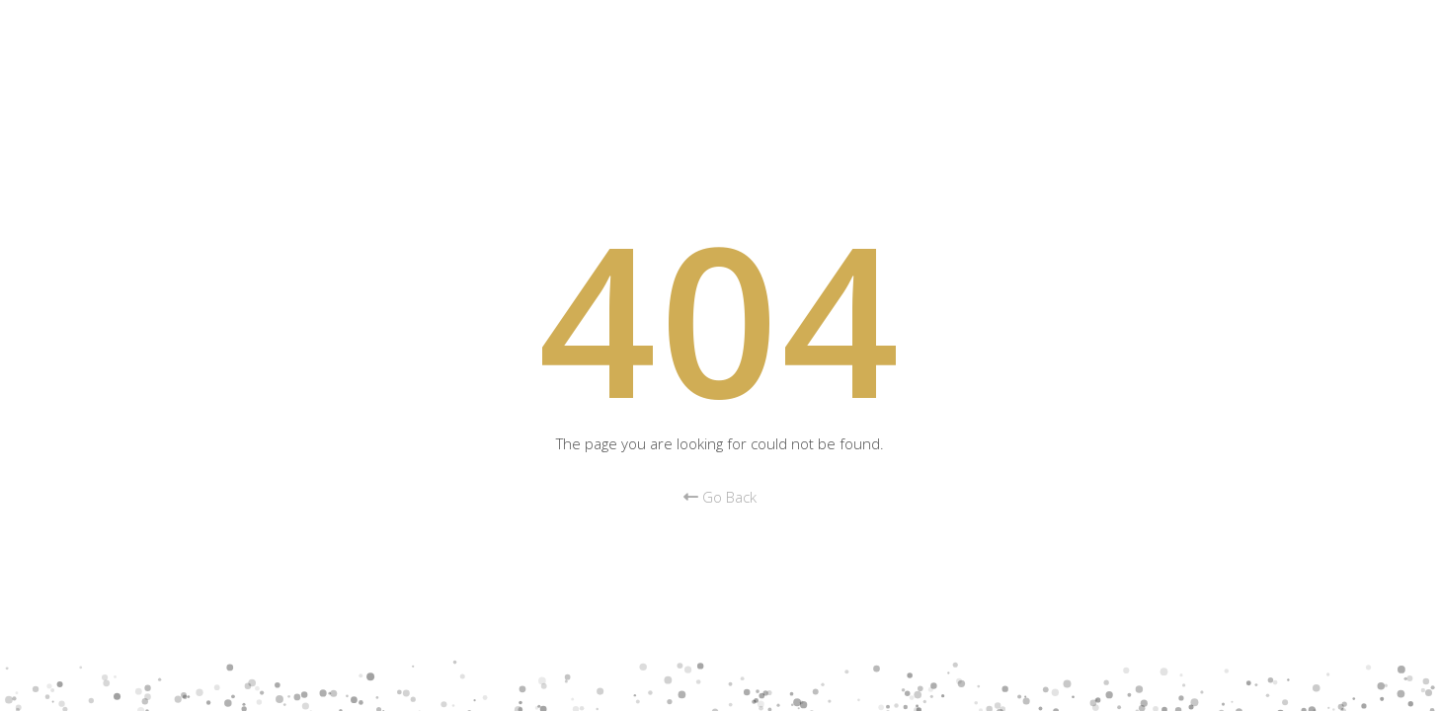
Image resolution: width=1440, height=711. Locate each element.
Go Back (720, 497)
